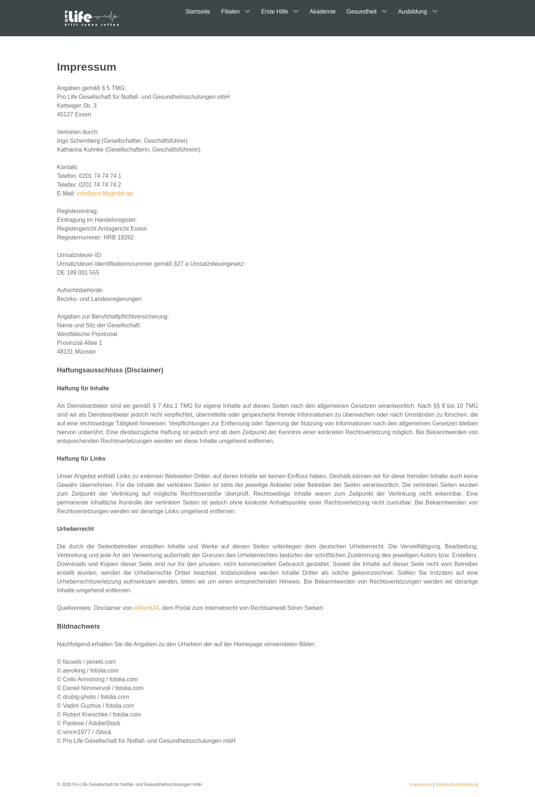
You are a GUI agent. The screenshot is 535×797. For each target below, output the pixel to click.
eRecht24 (146, 608)
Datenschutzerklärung (456, 784)
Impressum (421, 784)
